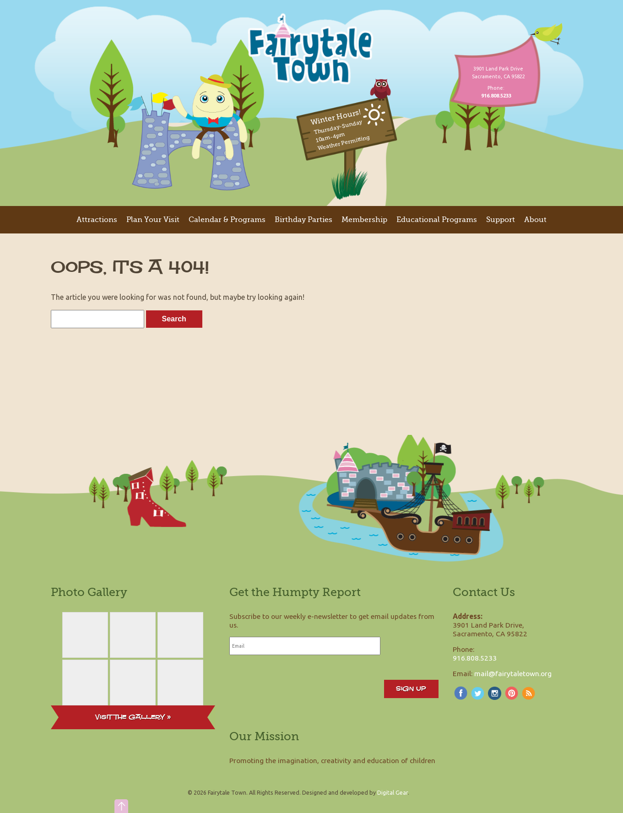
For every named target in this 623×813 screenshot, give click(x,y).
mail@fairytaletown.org (513, 673)
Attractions (96, 220)
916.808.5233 (475, 658)
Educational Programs (436, 220)
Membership (364, 220)
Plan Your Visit (152, 220)
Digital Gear (392, 792)
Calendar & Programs (227, 220)
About (535, 220)
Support (500, 220)
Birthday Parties (303, 220)
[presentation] (298, 680)
